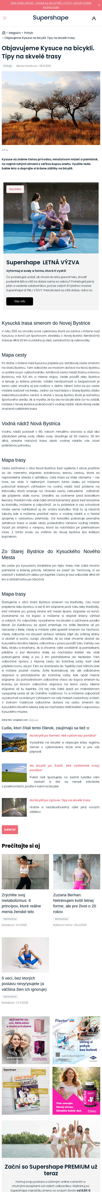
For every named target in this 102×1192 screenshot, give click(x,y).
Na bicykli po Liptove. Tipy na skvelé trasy (60, 800)
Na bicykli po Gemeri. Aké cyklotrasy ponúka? (63, 736)
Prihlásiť (94, 18)
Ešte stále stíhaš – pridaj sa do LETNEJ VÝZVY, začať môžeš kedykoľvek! (51, 5)
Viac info (19, 301)
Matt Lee (33, 720)
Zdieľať (10, 830)
